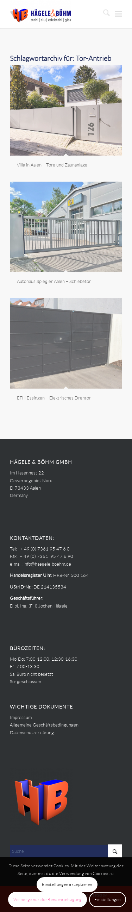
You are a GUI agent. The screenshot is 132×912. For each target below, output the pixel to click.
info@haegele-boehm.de (47, 564)
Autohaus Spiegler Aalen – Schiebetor (54, 281)
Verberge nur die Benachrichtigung (47, 899)
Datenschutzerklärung (32, 732)
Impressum (21, 717)
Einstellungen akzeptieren (67, 884)
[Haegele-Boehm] (55, 14)
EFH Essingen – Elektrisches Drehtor (54, 398)
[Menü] (118, 14)
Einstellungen (107, 899)
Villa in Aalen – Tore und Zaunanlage (52, 165)
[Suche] (103, 14)
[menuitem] (103, 14)
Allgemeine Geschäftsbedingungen (44, 725)
